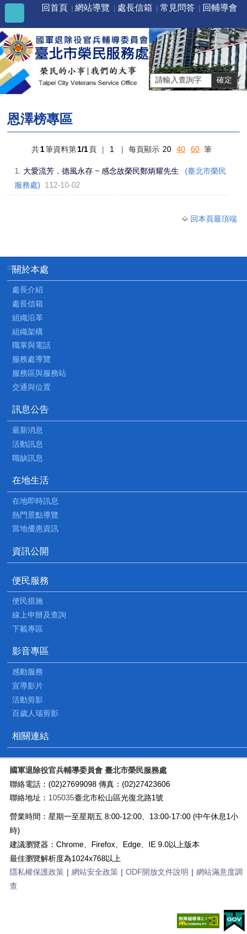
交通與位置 (31, 387)
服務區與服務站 (39, 373)
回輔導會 (220, 8)
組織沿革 (27, 318)
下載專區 (27, 629)
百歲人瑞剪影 (35, 713)
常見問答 (177, 8)
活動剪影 (27, 700)
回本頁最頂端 (213, 219)
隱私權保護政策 (37, 872)
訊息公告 (30, 409)
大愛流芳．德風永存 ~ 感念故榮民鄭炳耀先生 (101, 171)
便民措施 (27, 601)
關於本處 (30, 269)
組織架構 (27, 332)
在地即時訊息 (35, 501)
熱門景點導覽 (35, 515)
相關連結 (30, 736)
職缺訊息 (27, 458)
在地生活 (30, 480)
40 (181, 149)
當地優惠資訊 (35, 528)
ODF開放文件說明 (157, 872)
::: (10, 267)
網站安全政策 (95, 872)
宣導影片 (27, 686)
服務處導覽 (31, 359)
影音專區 (30, 651)
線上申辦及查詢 (39, 615)
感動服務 (27, 672)
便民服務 (30, 581)
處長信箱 (134, 8)
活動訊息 (27, 444)
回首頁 (55, 8)
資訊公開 (30, 551)
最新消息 (27, 430)
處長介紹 (27, 290)
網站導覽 (92, 8)
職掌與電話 (31, 345)
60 (195, 149)
